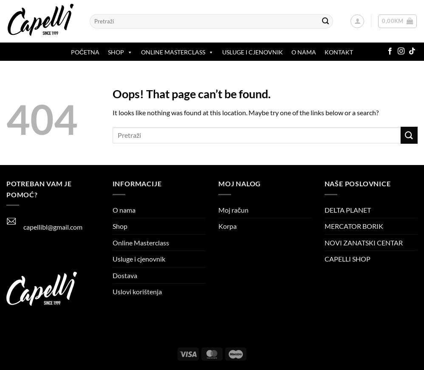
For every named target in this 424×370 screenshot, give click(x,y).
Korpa (227, 226)
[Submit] (325, 21)
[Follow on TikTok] (412, 51)
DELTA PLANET (348, 210)
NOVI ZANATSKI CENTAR (364, 243)
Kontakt (339, 52)
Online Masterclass (141, 243)
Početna (85, 52)
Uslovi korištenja (137, 291)
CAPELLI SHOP (347, 259)
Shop (120, 52)
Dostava (125, 275)
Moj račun (233, 210)
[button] (357, 21)
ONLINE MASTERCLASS (177, 52)
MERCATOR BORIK (354, 226)
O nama (303, 52)
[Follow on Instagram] (401, 51)
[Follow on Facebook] (390, 51)
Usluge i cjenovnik (252, 52)
